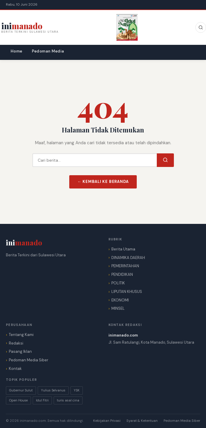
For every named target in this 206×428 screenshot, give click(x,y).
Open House (18, 400)
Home (16, 51)
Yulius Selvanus (53, 390)
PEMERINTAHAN (125, 265)
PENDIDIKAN (122, 274)
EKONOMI (120, 300)
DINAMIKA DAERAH (128, 257)
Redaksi (16, 343)
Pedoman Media (48, 51)
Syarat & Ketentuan (142, 421)
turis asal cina (68, 400)
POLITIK (118, 283)
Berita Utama (123, 249)
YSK (77, 390)
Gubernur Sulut (21, 390)
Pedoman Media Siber (28, 360)
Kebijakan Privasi (107, 421)
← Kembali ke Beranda (103, 181)
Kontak (15, 368)
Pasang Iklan (20, 351)
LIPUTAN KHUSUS (126, 291)
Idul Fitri (42, 400)
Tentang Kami (21, 334)
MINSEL (118, 308)
